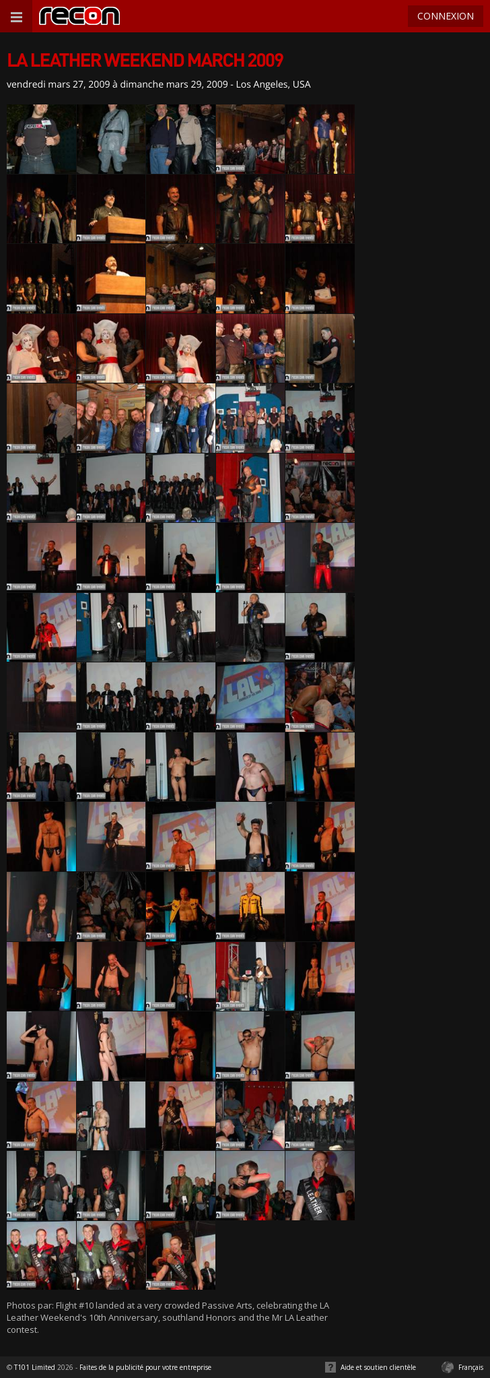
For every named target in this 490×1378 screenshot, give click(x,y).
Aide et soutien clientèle (378, 1367)
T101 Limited (34, 1367)
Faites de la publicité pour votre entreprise (145, 1367)
